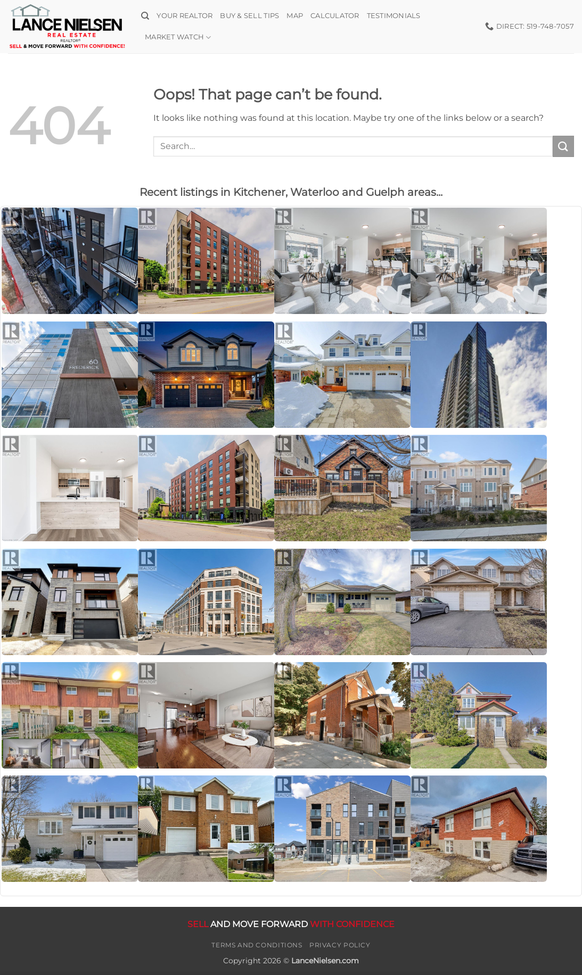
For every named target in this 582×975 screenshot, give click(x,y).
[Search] (145, 16)
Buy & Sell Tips (249, 16)
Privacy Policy (340, 945)
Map (294, 16)
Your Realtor (184, 16)
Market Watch (178, 37)
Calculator (334, 16)
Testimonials (394, 16)
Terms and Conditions (256, 945)
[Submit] (563, 146)
